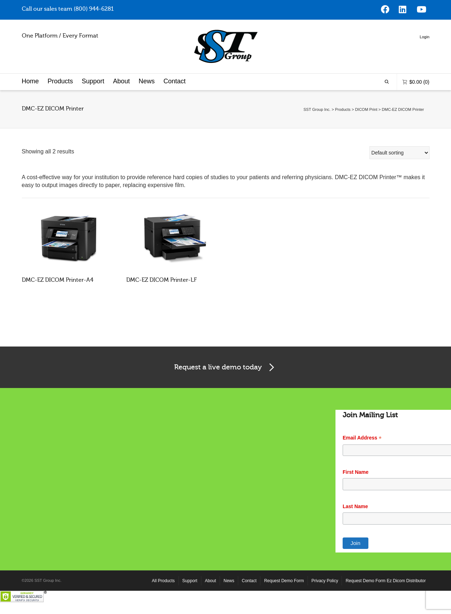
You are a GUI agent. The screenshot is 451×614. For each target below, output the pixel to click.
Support (93, 97)
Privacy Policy (325, 597)
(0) (415, 98)
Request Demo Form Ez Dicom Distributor (385, 597)
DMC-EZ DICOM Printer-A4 (57, 296)
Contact (174, 97)
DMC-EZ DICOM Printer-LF (161, 296)
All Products (163, 597)
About (121, 97)
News (146, 97)
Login (146, 72)
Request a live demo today (225, 384)
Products (60, 97)
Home (30, 97)
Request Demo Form (284, 597)
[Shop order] (399, 169)
